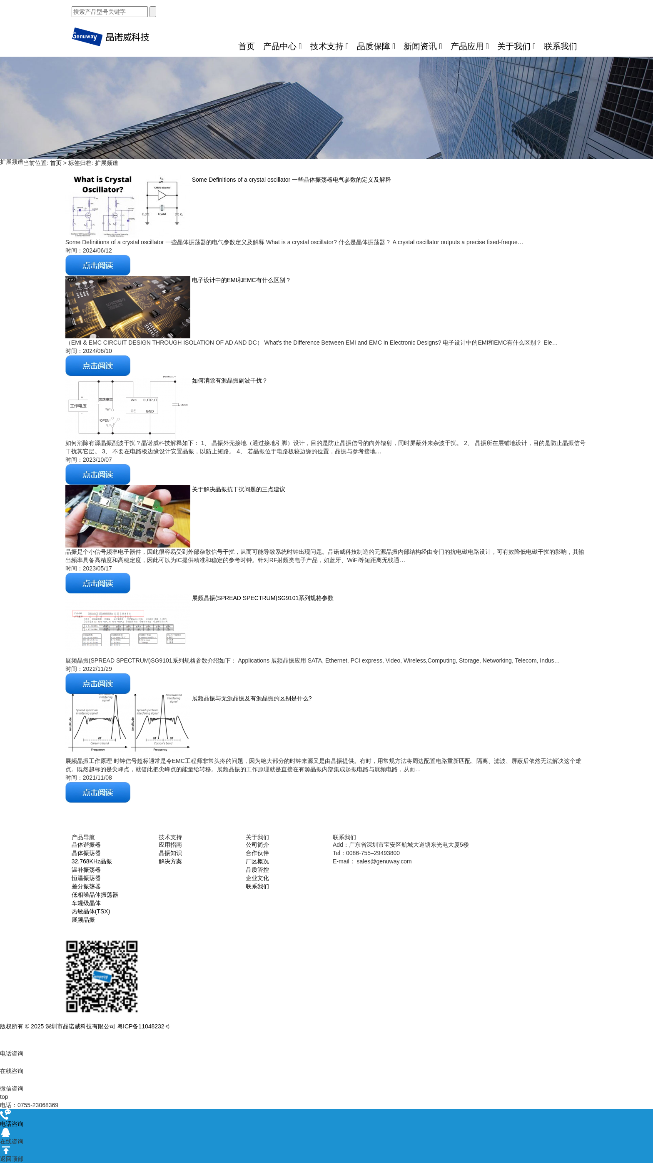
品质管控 (257, 869)
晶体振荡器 (86, 853)
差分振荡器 (86, 886)
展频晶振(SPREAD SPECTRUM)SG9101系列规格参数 (262, 598)
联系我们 (560, 46)
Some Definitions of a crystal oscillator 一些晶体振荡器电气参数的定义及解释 (290, 179)
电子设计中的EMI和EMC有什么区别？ (240, 280)
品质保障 (376, 46)
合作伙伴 (257, 853)
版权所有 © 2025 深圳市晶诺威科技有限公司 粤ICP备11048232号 (85, 1026)
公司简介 (257, 844)
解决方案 (170, 861)
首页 (246, 46)
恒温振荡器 (86, 878)
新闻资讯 (423, 46)
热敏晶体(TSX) (91, 911)
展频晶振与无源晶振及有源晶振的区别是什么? (251, 698)
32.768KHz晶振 (92, 861)
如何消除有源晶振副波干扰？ (229, 380)
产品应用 (470, 46)
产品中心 (282, 46)
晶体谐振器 (86, 844)
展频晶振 (83, 919)
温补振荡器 (86, 869)
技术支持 (329, 46)
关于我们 (516, 46)
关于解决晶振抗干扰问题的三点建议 (237, 489)
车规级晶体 (86, 903)
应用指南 (170, 844)
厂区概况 (257, 861)
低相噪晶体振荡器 (95, 894)
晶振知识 (170, 853)
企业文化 (257, 878)
